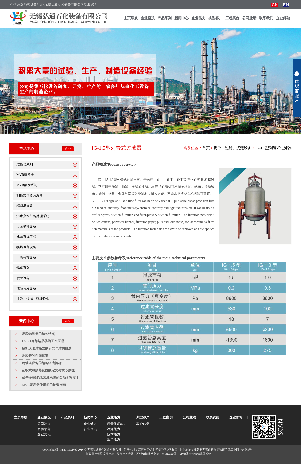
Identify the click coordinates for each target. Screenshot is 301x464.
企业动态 (90, 424)
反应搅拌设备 (26, 226)
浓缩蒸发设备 (26, 288)
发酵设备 (23, 278)
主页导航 (131, 18)
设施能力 (113, 429)
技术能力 (113, 434)
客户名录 (142, 424)
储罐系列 (23, 268)
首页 (206, 148)
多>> (68, 148)
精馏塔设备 (24, 206)
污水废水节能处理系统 (32, 216)
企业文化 (44, 434)
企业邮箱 (283, 18)
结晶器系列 (24, 164)
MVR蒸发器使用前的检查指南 (40, 385)
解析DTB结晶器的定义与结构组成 (43, 348)
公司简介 (44, 424)
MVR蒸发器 (25, 175)
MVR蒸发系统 (26, 185)
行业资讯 (90, 429)
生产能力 (113, 439)
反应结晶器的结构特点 (35, 334)
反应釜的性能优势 (31, 356)
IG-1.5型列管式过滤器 (273, 148)
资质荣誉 (44, 429)
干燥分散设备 (26, 257)
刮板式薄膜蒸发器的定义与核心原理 (45, 370)
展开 (297, 87)
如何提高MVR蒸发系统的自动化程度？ (47, 377)
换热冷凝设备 (26, 247)
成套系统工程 (26, 237)
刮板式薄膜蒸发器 (29, 195)
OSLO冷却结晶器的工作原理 (39, 341)
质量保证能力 (117, 424)
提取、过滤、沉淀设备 (32, 299)
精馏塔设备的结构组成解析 (38, 363)
